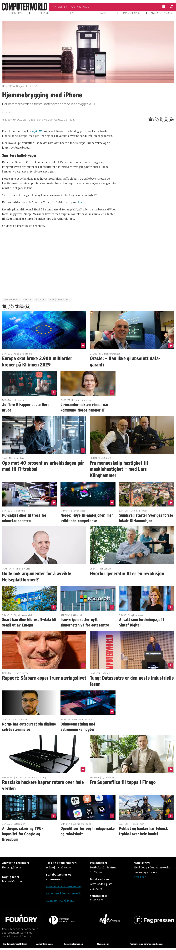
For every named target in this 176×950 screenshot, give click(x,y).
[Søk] (172, 7)
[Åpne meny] (163, 6)
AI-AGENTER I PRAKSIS (161, 13)
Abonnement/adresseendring (64, 886)
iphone (27, 299)
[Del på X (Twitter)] (155, 119)
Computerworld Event (60, 900)
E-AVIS (103, 13)
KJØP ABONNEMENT (81, 6)
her (80, 202)
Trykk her (140, 877)
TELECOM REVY (15, 13)
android (40, 299)
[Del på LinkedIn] (160, 119)
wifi (51, 299)
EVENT (73, 13)
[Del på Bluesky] (171, 119)
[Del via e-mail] (166, 119)
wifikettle (37, 131)
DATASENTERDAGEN (131, 13)
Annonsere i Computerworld (63, 893)
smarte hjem (11, 299)
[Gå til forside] (24, 7)
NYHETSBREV (60, 6)
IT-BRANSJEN (44, 13)
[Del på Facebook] (150, 119)
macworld (64, 299)
